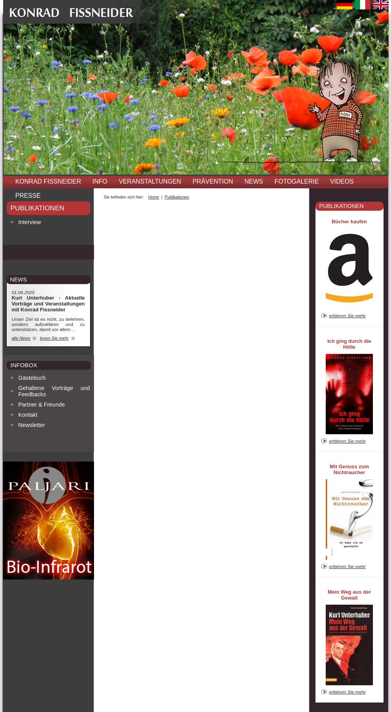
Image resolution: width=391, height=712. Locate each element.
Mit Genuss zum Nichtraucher (349, 469)
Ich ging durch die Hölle (349, 344)
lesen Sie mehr (54, 338)
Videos (342, 181)
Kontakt (28, 415)
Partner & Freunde (41, 404)
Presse (28, 195)
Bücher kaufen (349, 221)
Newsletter (31, 425)
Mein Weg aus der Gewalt (349, 595)
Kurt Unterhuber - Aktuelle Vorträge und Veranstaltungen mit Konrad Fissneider (48, 304)
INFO (99, 181)
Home (153, 197)
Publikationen (38, 208)
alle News (21, 338)
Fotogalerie (297, 181)
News (253, 181)
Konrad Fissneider (48, 181)
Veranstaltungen (150, 181)
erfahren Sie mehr (347, 315)
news (18, 279)
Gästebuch (32, 378)
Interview (29, 222)
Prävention (213, 181)
